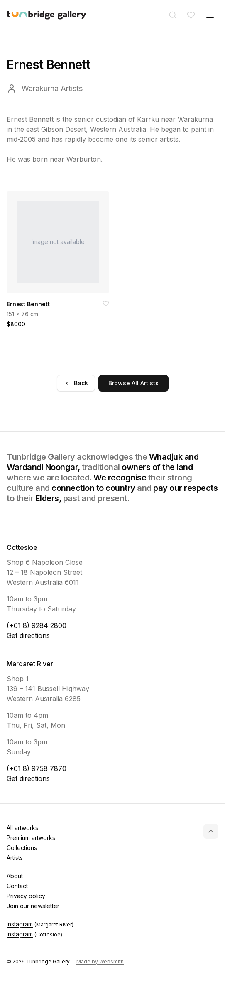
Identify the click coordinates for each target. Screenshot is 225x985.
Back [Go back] (76, 383)
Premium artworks (31, 837)
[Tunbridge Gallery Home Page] (46, 15)
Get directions (28, 635)
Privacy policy (26, 895)
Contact (17, 885)
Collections (22, 847)
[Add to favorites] (106, 303)
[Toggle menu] (210, 15)
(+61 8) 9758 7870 (36, 768)
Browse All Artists (133, 383)
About (15, 875)
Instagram (40, 924)
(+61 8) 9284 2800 (36, 625)
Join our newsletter (33, 905)
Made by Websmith (100, 961)
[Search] (173, 14)
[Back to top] (210, 831)
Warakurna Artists (52, 88)
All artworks (22, 827)
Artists (15, 857)
